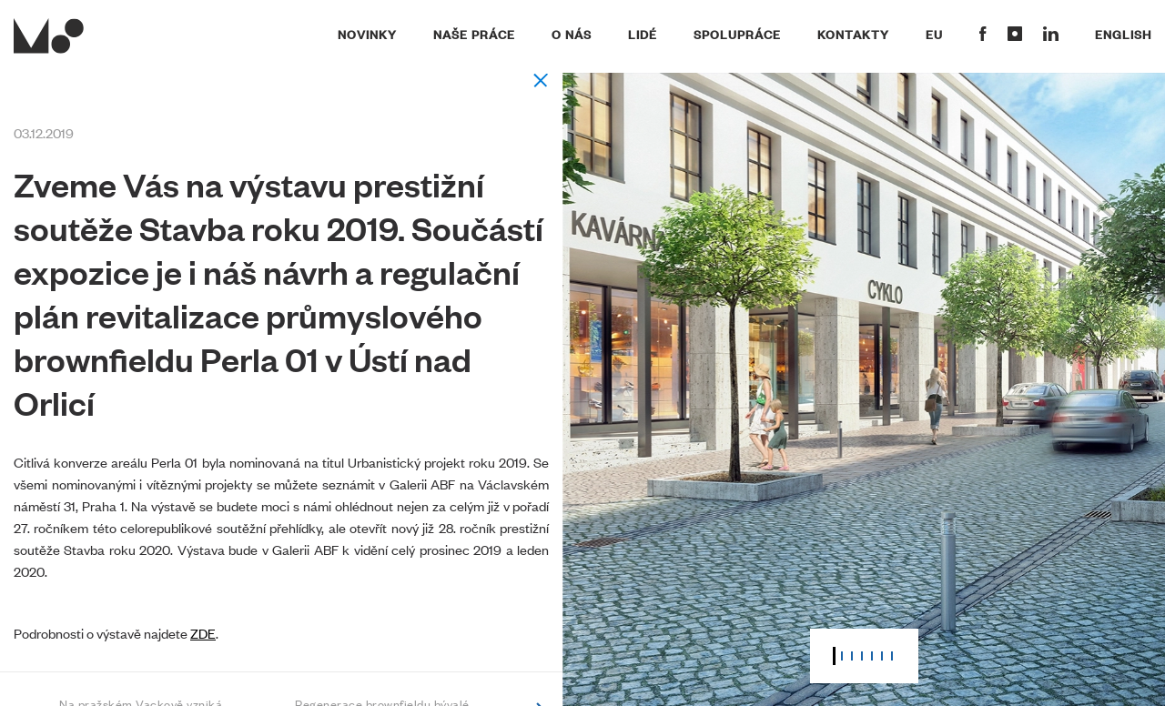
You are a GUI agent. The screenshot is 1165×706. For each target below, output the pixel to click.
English (1123, 33)
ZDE (203, 632)
